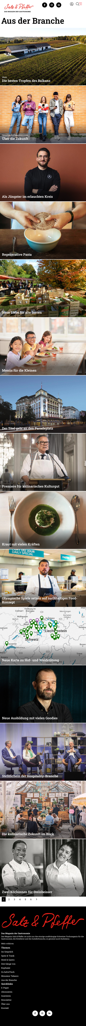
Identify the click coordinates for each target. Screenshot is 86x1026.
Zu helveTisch (8, 972)
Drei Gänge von (8, 963)
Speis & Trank (7, 955)
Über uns (5, 1004)
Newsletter (6, 1000)
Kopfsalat (5, 968)
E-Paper (5, 987)
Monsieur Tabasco (9, 976)
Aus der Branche (9, 980)
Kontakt (5, 1008)
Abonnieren (6, 991)
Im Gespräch (7, 951)
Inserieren (6, 995)
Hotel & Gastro (8, 959)
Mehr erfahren (7, 943)
